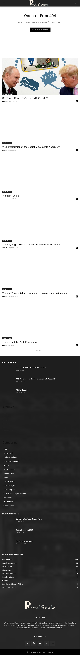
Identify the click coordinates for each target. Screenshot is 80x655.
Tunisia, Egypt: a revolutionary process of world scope (31, 244)
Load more (40, 350)
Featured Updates (10, 457)
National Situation (10, 473)
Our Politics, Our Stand (24, 541)
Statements (7, 498)
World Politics (7, 143)
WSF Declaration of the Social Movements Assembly (31, 147)
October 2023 (7, 431)
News (5, 477)
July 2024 (5, 420)
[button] (76, 3)
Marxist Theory (9, 469)
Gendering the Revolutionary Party (29, 519)
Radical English (7, 94)
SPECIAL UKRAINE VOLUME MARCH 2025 (25, 98)
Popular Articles (9, 481)
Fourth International (11, 461)
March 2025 (6, 413)
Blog (5, 449)
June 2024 (6, 424)
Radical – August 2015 (24, 530)
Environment (8, 453)
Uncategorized (8, 502)
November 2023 (8, 427)
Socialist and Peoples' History (14, 493)
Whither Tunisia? (11, 195)
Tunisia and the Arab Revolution (19, 342)
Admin (4, 101)
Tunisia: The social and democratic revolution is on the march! (36, 293)
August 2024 (7, 417)
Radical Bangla (9, 485)
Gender (6, 465)
